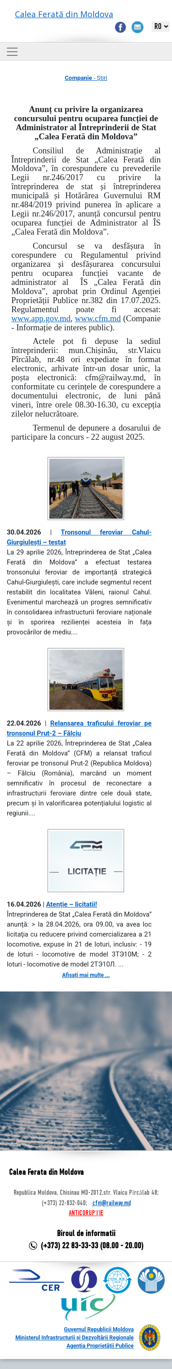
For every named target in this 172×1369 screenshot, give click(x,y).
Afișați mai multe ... (86, 975)
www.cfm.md (98, 318)
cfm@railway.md (111, 1203)
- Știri (86, 77)
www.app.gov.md (41, 318)
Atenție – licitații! (71, 904)
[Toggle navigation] (12, 51)
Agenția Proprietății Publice (100, 1346)
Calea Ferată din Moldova (64, 14)
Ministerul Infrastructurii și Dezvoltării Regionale (74, 1338)
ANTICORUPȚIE (86, 1213)
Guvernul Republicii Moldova (99, 1329)
